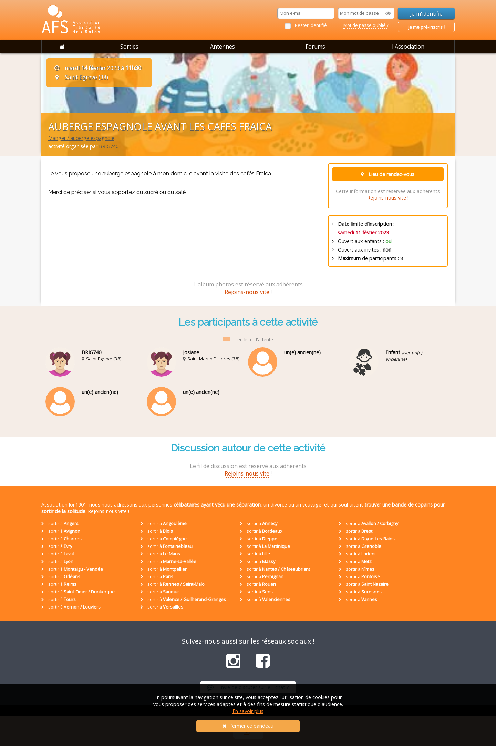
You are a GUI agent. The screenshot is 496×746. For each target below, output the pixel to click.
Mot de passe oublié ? (366, 25)
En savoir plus (248, 711)
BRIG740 (108, 146)
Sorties (129, 46)
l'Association (408, 46)
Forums (315, 46)
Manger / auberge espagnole (81, 138)
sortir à (60, 523)
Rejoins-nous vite (386, 197)
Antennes (222, 46)
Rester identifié (311, 25)
